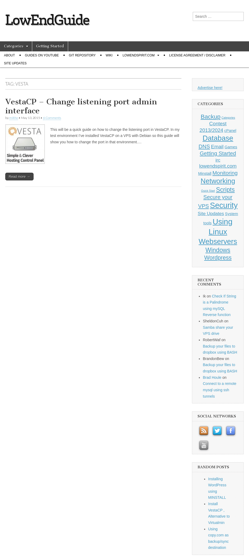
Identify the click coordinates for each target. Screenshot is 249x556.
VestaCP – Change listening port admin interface (81, 106)
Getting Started (50, 46)
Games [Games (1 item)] (230, 147)
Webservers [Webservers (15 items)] (218, 241)
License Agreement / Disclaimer (197, 55)
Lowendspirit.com (138, 55)
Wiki (109, 55)
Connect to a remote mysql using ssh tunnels (219, 389)
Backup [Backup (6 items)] (210, 116)
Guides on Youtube (42, 55)
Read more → (19, 177)
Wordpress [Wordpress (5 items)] (218, 258)
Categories (14, 46)
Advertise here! (210, 88)
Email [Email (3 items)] (217, 146)
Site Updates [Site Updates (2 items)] (211, 213)
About (9, 55)
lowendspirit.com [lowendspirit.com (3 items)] (218, 166)
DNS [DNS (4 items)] (204, 146)
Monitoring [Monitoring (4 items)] (225, 173)
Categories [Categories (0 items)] (228, 117)
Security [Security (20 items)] (224, 205)
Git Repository (82, 55)
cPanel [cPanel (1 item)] (230, 130)
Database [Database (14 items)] (218, 138)
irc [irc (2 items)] (217, 160)
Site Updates (15, 63)
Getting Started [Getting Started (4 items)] (218, 153)
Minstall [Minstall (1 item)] (204, 173)
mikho (13, 118)
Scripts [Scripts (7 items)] (225, 189)
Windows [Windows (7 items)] (217, 250)
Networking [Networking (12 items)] (218, 181)
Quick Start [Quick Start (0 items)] (208, 190)
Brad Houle (212, 377)
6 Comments (52, 118)
